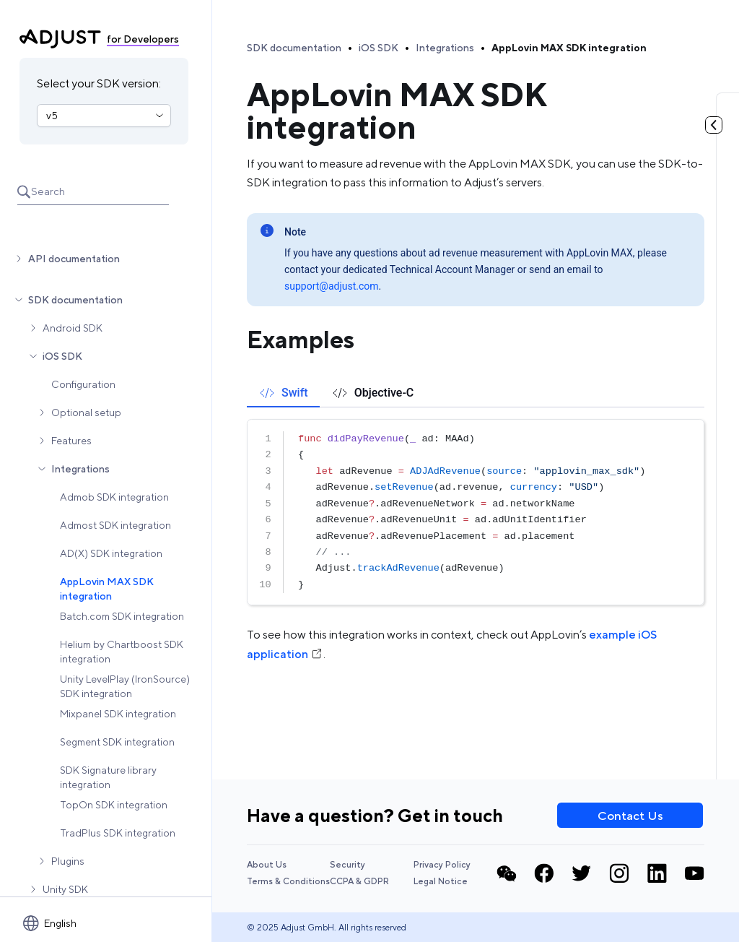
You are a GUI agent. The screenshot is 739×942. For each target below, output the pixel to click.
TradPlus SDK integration (117, 833)
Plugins (67, 861)
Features (71, 440)
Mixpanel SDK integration (118, 714)
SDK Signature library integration (108, 777)
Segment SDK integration (117, 742)
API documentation (74, 258)
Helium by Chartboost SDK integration (121, 652)
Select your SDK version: (99, 83)
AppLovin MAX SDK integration (107, 589)
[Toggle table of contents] (713, 125)
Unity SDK (65, 889)
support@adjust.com (331, 286)
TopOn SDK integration (113, 805)
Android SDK (72, 328)
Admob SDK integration (114, 497)
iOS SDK (62, 356)
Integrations (80, 469)
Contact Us (630, 815)
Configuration (83, 384)
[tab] (283, 393)
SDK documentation (75, 300)
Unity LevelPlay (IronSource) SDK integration (125, 686)
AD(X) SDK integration (111, 553)
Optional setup (86, 412)
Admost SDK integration (115, 525)
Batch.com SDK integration (122, 616)
